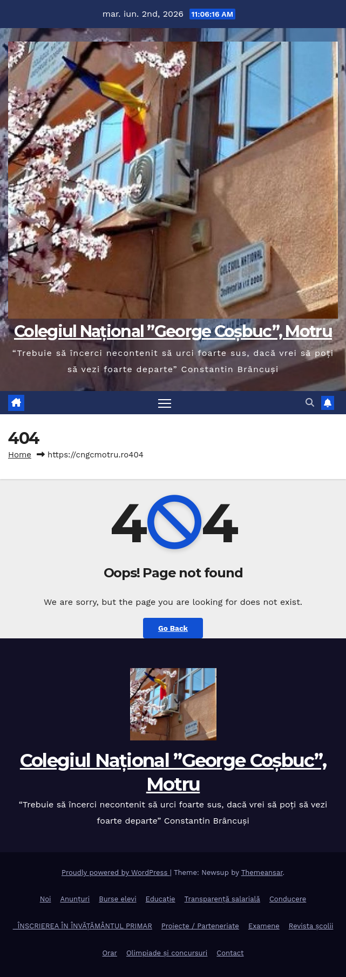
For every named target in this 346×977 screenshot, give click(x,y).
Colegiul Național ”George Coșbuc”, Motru (173, 331)
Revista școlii (311, 926)
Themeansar (262, 872)
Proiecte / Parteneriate (200, 926)
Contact (229, 953)
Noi (45, 899)
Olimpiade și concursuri (166, 953)
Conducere (287, 899)
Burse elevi (117, 899)
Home (19, 455)
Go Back (173, 628)
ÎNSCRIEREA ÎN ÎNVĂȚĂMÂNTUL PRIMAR (82, 926)
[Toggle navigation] (164, 402)
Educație (160, 899)
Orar (109, 953)
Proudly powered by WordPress (116, 872)
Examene (264, 926)
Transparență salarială (222, 899)
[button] (310, 402)
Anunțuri (75, 899)
